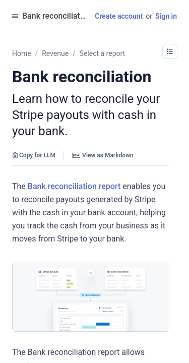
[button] (170, 51)
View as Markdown (102, 155)
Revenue (55, 53)
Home (21, 53)
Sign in (166, 16)
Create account (119, 16)
